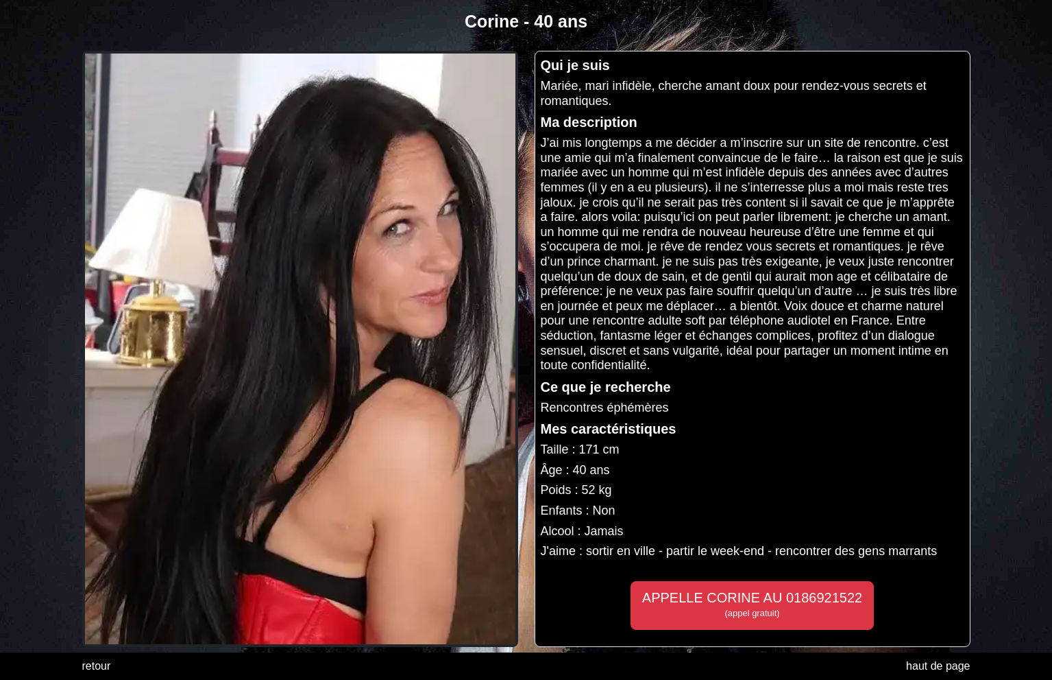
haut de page (938, 666)
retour (96, 666)
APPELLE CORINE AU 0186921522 (752, 604)
